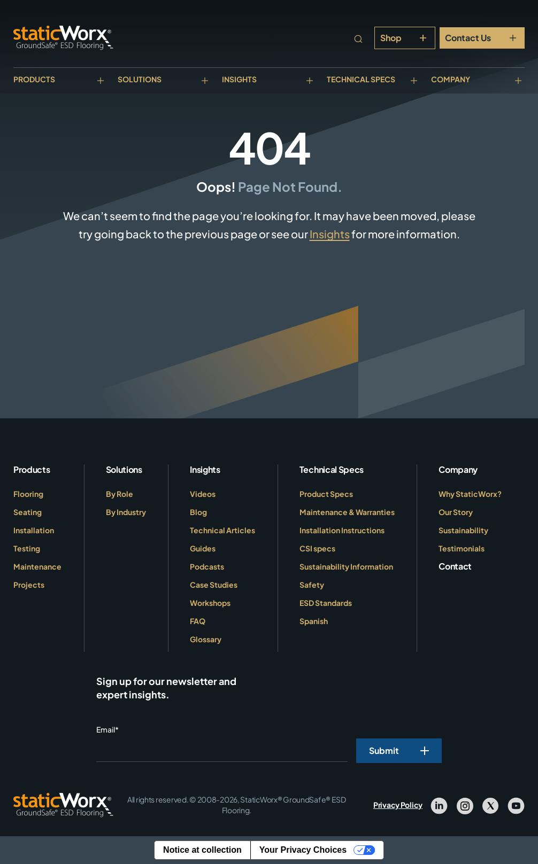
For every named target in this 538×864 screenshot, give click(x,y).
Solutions (140, 79)
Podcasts (207, 566)
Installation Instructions (342, 530)
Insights (239, 79)
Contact (455, 566)
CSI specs (317, 548)
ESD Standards (325, 603)
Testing (26, 548)
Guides (203, 548)
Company (450, 79)
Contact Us (468, 37)
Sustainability (463, 530)
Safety (311, 584)
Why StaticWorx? (470, 494)
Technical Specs (361, 79)
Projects (28, 584)
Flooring (28, 494)
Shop (391, 37)
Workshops (210, 603)
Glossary (205, 639)
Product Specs (326, 494)
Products (34, 79)
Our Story (456, 512)
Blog (198, 512)
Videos (203, 494)
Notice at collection (202, 849)
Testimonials (462, 548)
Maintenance (37, 566)
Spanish (313, 621)
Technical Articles (222, 530)
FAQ (197, 621)
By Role (119, 494)
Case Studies (213, 584)
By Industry (126, 512)
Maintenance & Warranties (347, 512)
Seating (27, 512)
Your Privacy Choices (303, 849)
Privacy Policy (397, 804)
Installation (33, 530)
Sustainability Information (346, 566)
